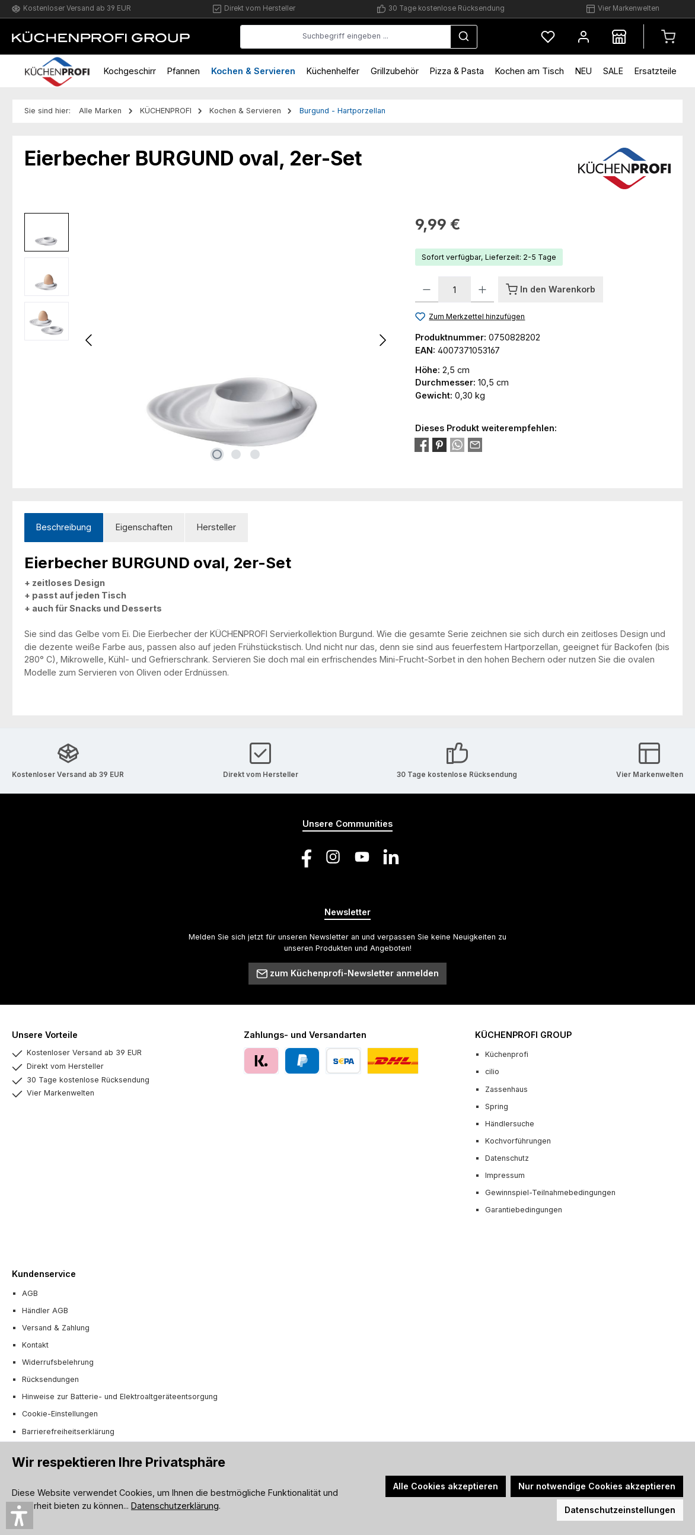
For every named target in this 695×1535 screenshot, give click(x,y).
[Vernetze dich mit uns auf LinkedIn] (391, 856)
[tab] (63, 527)
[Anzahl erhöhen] (482, 289)
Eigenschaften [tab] (144, 527)
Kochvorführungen (518, 1140)
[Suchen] (463, 37)
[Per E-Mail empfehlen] (475, 444)
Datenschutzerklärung (175, 1506)
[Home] (57, 71)
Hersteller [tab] (216, 527)
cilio (492, 1071)
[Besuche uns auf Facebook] (304, 856)
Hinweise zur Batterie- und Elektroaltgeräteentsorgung (120, 1396)
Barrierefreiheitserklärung (68, 1431)
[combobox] (345, 37)
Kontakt (35, 1344)
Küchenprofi (506, 1054)
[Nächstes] (382, 340)
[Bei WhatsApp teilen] (457, 444)
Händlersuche (509, 1123)
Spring (496, 1106)
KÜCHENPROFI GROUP (523, 1035)
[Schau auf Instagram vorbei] (333, 856)
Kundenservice (44, 1274)
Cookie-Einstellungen (60, 1413)
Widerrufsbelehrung (58, 1362)
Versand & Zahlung (56, 1327)
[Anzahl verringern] (426, 289)
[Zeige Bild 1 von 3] (217, 454)
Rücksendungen (50, 1379)
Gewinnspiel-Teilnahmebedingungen (550, 1192)
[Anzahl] (454, 289)
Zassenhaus (506, 1089)
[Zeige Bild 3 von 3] (255, 454)
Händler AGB (45, 1310)
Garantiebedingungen (523, 1209)
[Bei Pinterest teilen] (439, 444)
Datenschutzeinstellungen (620, 1510)
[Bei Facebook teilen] (422, 444)
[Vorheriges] (89, 340)
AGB (30, 1293)
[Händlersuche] (619, 36)
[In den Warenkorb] (550, 289)
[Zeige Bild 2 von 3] (236, 454)
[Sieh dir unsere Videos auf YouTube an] (362, 856)
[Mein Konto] (583, 36)
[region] (207, 340)
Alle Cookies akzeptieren (445, 1486)
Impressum (505, 1175)
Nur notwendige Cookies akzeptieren (596, 1486)
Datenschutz (507, 1158)
